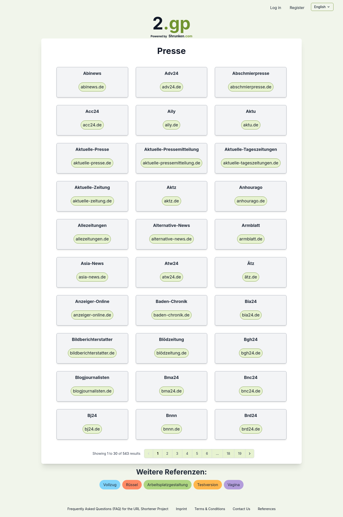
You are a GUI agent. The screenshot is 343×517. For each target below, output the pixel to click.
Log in (275, 7)
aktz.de (171, 200)
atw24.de (171, 276)
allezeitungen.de (92, 238)
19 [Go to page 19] (240, 453)
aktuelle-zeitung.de (92, 200)
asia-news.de (92, 276)
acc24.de (92, 124)
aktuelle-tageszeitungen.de (250, 162)
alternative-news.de (171, 238)
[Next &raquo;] (249, 453)
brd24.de (251, 428)
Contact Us (241, 509)
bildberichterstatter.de (92, 352)
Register (297, 7)
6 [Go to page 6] (207, 453)
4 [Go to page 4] (187, 453)
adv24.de (171, 86)
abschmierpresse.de (250, 86)
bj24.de (92, 428)
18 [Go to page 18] (228, 453)
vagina (234, 484)
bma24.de (171, 390)
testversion (207, 484)
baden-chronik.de (172, 314)
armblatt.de (250, 238)
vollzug (110, 484)
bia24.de (251, 314)
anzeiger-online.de (92, 314)
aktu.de (250, 124)
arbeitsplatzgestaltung (167, 484)
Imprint (181, 509)
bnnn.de (171, 428)
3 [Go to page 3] (177, 453)
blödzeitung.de (171, 352)
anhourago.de (251, 200)
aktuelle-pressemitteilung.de (171, 162)
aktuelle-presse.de (92, 162)
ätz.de (250, 276)
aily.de (171, 124)
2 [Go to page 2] (167, 453)
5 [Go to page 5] (197, 453)
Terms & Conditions (209, 509)
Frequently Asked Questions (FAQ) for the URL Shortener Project (117, 509)
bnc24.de (250, 390)
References (267, 509)
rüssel (132, 484)
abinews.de (92, 86)
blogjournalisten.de (92, 390)
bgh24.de (250, 352)
